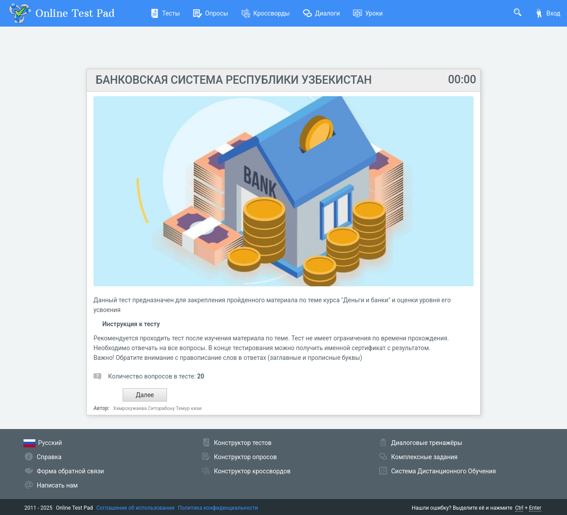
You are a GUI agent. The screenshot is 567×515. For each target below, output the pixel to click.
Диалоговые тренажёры (426, 442)
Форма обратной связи (70, 471)
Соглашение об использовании (136, 508)
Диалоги (321, 13)
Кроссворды (265, 13)
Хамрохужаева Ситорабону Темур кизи (157, 408)
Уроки (368, 13)
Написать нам (57, 485)
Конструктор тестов (243, 442)
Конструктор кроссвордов (252, 471)
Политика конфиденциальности (218, 508)
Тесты (165, 13)
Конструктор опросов (245, 456)
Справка (49, 456)
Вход (547, 13)
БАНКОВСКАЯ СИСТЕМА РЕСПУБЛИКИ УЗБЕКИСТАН (234, 80)
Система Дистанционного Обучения (443, 471)
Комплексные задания (424, 456)
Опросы (210, 13)
